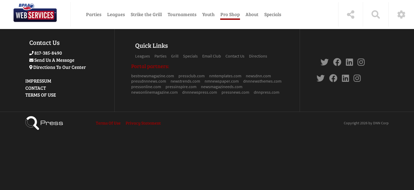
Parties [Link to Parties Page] (160, 56)
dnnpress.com (266, 92)
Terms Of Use (108, 123)
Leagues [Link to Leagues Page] (142, 56)
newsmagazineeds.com (221, 86)
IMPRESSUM (38, 81)
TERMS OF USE (40, 95)
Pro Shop (230, 14)
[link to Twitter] (325, 63)
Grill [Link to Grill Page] (174, 56)
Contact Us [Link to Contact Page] (234, 56)
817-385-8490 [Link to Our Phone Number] (48, 53)
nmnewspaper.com (222, 81)
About (252, 14)
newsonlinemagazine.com (154, 92)
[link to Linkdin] (349, 63)
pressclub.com (191, 75)
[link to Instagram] (361, 63)
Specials (272, 14)
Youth (208, 14)
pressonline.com (146, 86)
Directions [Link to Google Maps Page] (258, 56)
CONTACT (35, 88)
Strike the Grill (146, 14)
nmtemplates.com (225, 75)
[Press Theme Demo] (35, 14)
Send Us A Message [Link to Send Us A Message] (54, 60)
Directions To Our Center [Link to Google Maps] (59, 67)
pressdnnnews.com (148, 81)
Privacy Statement (143, 123)
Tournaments (182, 14)
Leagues (116, 14)
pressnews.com (235, 92)
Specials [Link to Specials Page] (190, 56)
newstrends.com (185, 81)
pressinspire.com (181, 86)
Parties (93, 14)
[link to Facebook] (337, 63)
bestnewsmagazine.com (152, 75)
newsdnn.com (258, 75)
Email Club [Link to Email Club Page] (211, 56)
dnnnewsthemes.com (262, 81)
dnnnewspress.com (199, 92)
